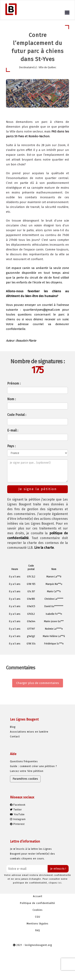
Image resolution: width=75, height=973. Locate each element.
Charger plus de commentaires (37, 683)
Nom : (11, 399)
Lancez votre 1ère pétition (26, 771)
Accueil (37, 896)
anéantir (42, 268)
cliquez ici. (55, 882)
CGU (37, 916)
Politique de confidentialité (37, 903)
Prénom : (14, 383)
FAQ (37, 930)
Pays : (11, 446)
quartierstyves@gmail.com (41, 309)
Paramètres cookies (25, 779)
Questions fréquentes (24, 761)
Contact (15, 736)
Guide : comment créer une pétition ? (33, 766)
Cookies (38, 910)
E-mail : (12, 430)
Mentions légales (37, 923)
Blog (13, 727)
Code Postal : (16, 415)
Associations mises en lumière (29, 731)
